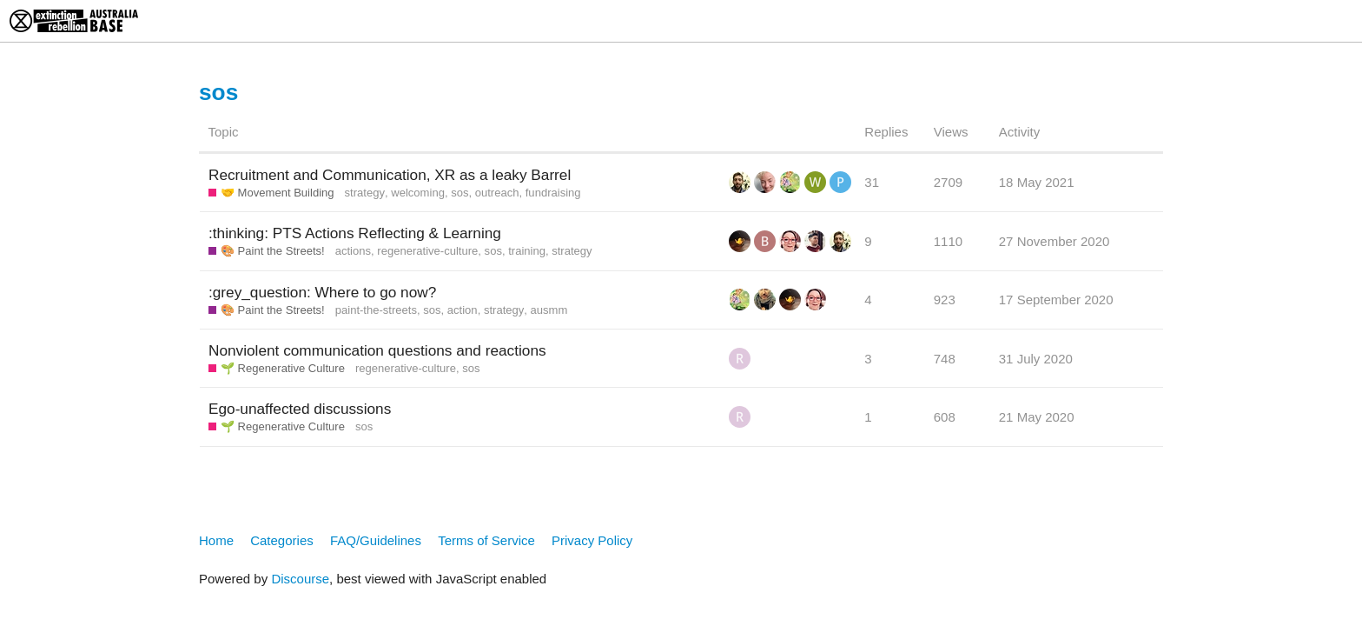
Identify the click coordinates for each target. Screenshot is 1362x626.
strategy (365, 192)
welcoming (418, 192)
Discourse (300, 578)
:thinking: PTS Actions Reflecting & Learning (354, 233)
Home (216, 540)
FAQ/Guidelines (375, 540)
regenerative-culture (427, 250)
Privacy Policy (592, 540)
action (462, 309)
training (526, 250)
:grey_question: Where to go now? (322, 292)
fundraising (553, 192)
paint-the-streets (376, 309)
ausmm (549, 309)
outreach (497, 192)
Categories (282, 540)
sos (459, 192)
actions (353, 250)
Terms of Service (486, 540)
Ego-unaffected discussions (299, 408)
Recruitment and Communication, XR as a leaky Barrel (389, 174)
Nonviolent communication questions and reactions (377, 350)
